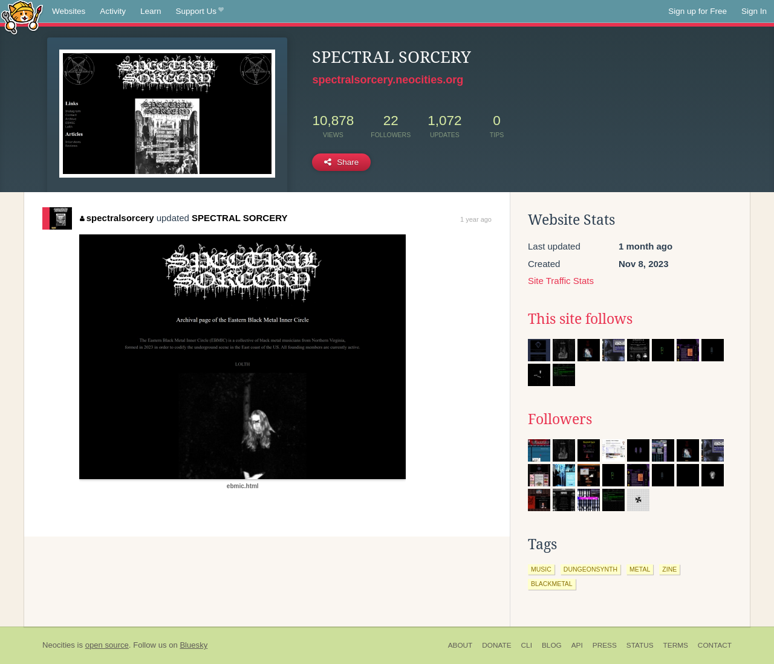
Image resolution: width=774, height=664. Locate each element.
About (460, 645)
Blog (552, 645)
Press (605, 645)
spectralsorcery (117, 218)
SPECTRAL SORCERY (239, 218)
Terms (675, 645)
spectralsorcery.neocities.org (387, 80)
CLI (526, 645)
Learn (150, 11)
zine (669, 569)
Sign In (754, 11)
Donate (496, 645)
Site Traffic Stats (561, 281)
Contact (715, 645)
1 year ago (476, 219)
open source (107, 644)
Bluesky (193, 644)
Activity (113, 11)
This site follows (580, 319)
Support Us (200, 11)
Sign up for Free (697, 11)
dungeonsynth (590, 569)
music (541, 569)
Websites (68, 11)
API (577, 645)
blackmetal (552, 583)
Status (640, 645)
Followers (560, 419)
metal (639, 569)
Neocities (58, 644)
